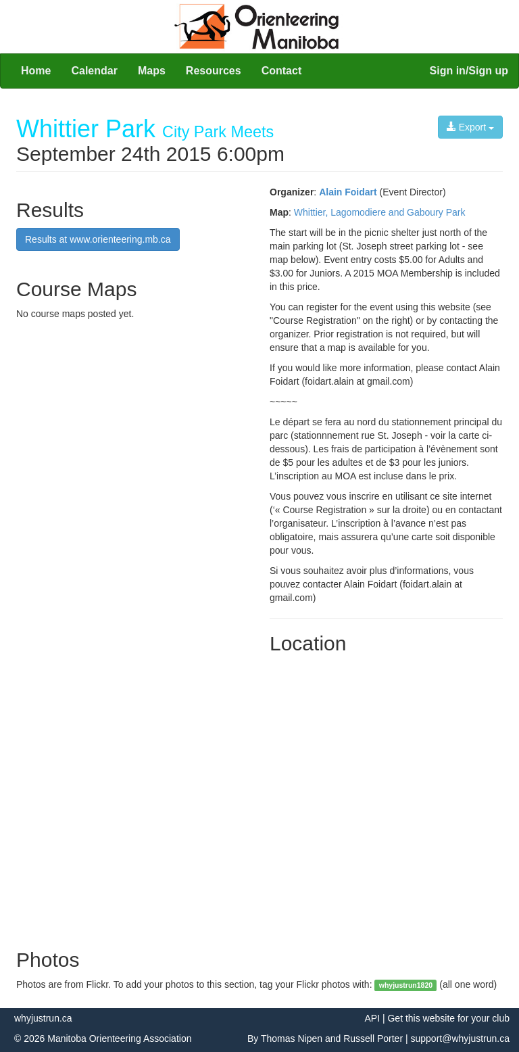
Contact (282, 70)
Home (36, 70)
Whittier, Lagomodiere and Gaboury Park (380, 212)
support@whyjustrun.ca (460, 1038)
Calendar (94, 70)
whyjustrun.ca (43, 1018)
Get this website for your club (448, 1018)
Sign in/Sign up (469, 70)
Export (470, 127)
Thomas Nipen (291, 1038)
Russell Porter (373, 1038)
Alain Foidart (348, 192)
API (372, 1018)
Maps (152, 70)
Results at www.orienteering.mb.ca (98, 239)
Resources (213, 70)
